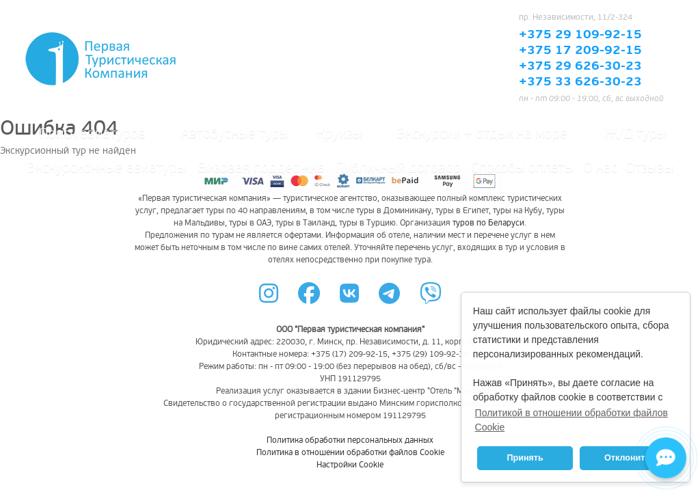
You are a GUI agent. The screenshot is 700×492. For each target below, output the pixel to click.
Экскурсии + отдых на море (482, 134)
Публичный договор (398, 168)
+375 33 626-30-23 (580, 82)
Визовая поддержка (261, 168)
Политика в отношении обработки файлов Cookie (350, 453)
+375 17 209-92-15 (580, 50)
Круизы (339, 134)
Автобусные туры (235, 134)
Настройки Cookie (350, 465)
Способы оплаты (522, 168)
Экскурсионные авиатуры (107, 168)
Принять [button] (525, 458)
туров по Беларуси (488, 223)
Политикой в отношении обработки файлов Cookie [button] (571, 420)
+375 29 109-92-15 (580, 35)
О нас (600, 168)
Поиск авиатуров (92, 134)
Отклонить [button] (627, 458)
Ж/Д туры (636, 134)
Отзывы (649, 168)
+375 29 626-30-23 (580, 66)
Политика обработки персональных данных (350, 440)
